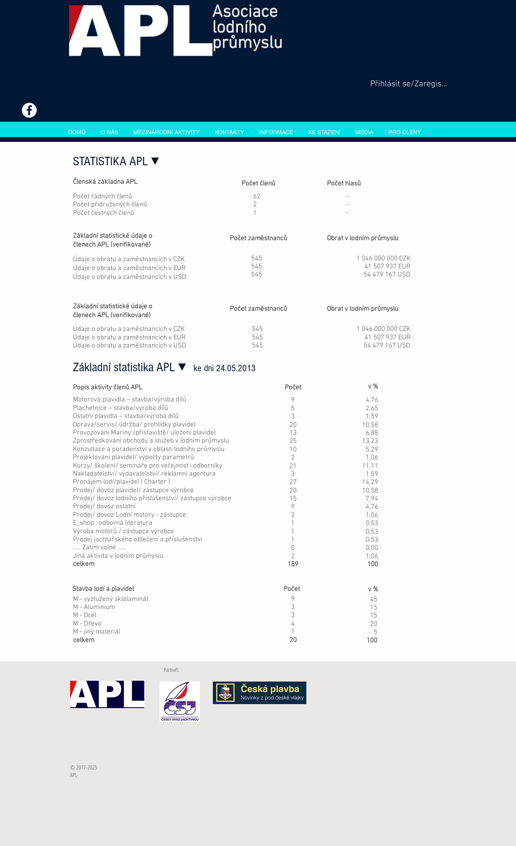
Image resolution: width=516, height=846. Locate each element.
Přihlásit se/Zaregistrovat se (408, 84)
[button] (166, 131)
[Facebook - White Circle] (29, 110)
